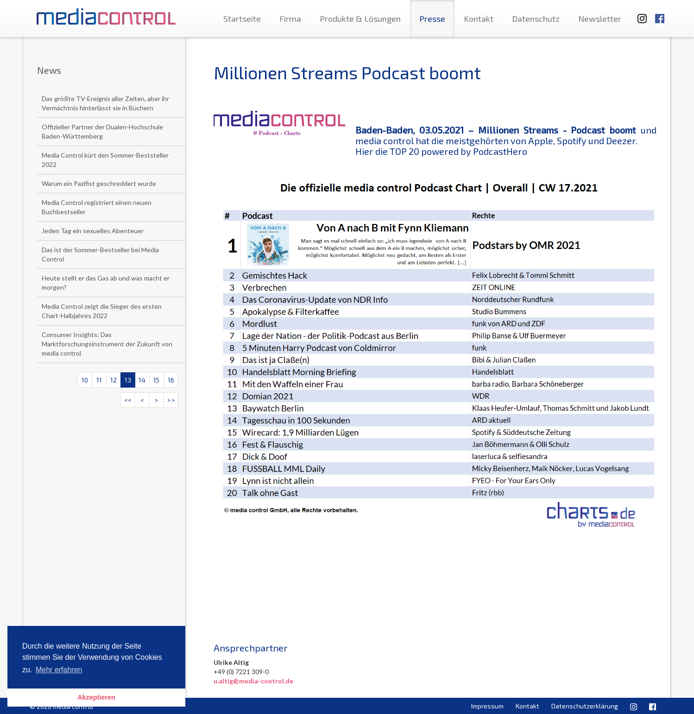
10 (85, 380)
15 (156, 380)
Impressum (487, 706)
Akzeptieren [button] (96, 697)
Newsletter (599, 18)
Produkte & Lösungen (360, 18)
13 (128, 380)
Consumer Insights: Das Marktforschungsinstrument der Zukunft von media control (107, 344)
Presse (432, 18)
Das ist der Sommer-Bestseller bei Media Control (100, 254)
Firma (290, 18)
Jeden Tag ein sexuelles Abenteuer (93, 231)
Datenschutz (536, 18)
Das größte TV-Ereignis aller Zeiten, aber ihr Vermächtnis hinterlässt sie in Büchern (105, 103)
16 (171, 380)
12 (113, 380)
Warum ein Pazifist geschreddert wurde (99, 183)
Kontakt (478, 18)
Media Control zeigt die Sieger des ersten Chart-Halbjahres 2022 (102, 310)
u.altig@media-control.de (253, 681)
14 (142, 380)
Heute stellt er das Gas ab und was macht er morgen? (106, 282)
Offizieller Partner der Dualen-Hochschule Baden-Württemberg (102, 131)
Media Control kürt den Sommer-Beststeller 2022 (105, 159)
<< (128, 400)
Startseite (242, 18)
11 (99, 380)
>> (171, 400)
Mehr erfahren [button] (59, 670)
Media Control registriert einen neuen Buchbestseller (96, 207)
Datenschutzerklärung (584, 706)
